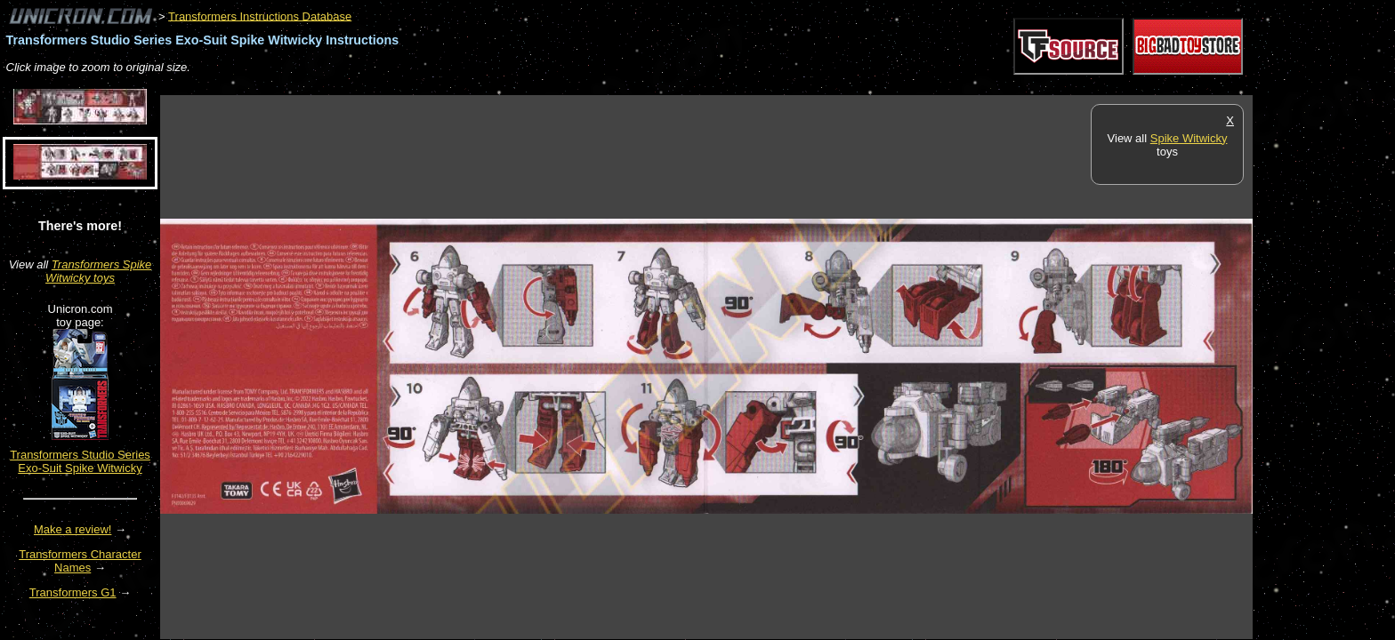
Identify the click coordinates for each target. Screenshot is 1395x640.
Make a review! (72, 529)
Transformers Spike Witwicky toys (98, 271)
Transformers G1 (73, 592)
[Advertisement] (484, 85)
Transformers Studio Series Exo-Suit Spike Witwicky (80, 461)
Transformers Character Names (80, 561)
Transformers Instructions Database (259, 15)
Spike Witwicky (1189, 138)
